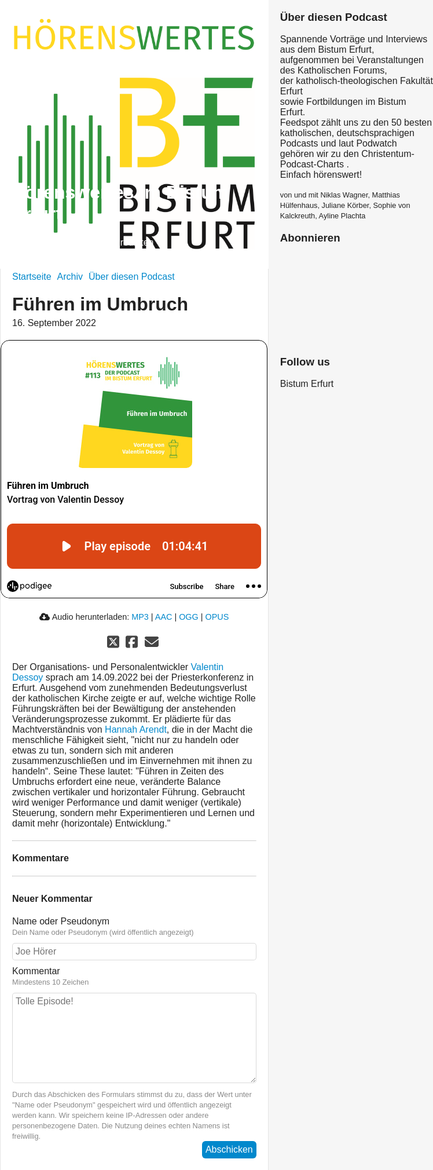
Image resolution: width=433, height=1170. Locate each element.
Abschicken (229, 1149)
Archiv (70, 276)
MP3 (140, 616)
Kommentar (134, 976)
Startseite (32, 276)
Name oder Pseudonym (134, 926)
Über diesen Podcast (132, 276)
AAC (164, 616)
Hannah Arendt (136, 729)
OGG (189, 616)
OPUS (217, 616)
